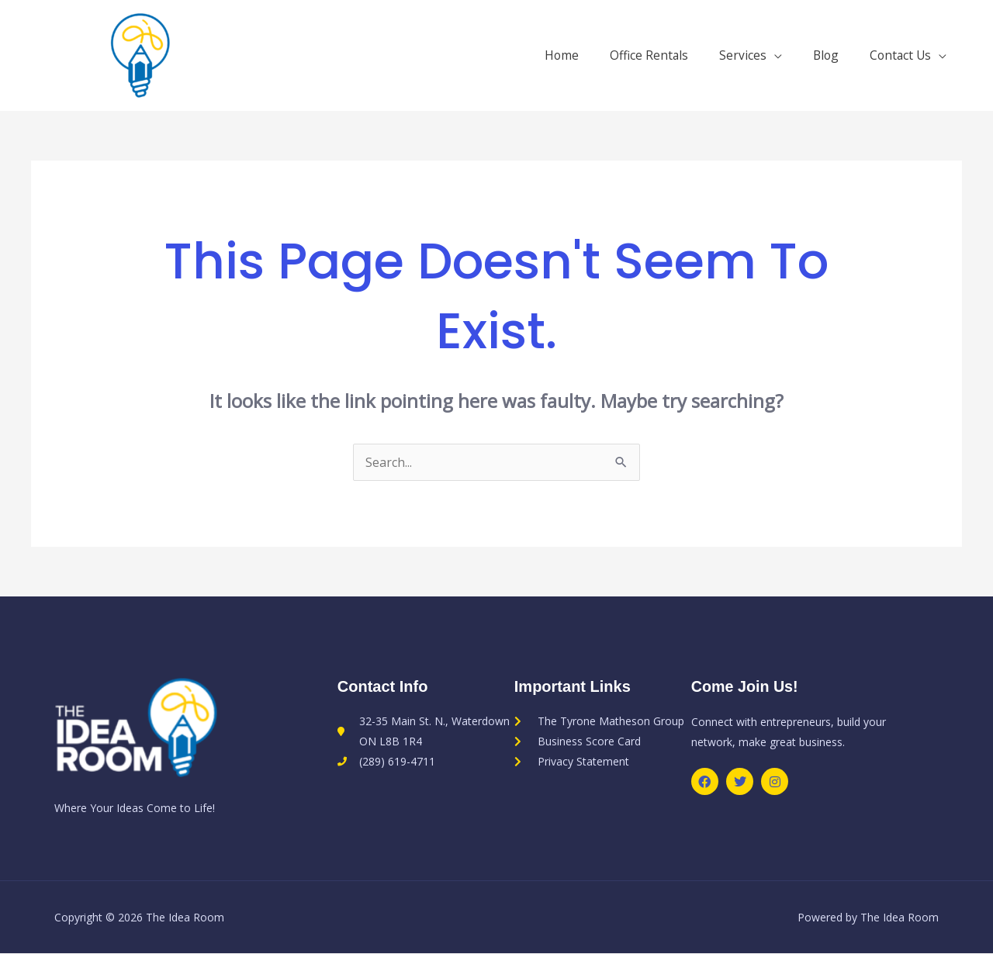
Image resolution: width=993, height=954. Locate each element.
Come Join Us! (745, 687)
